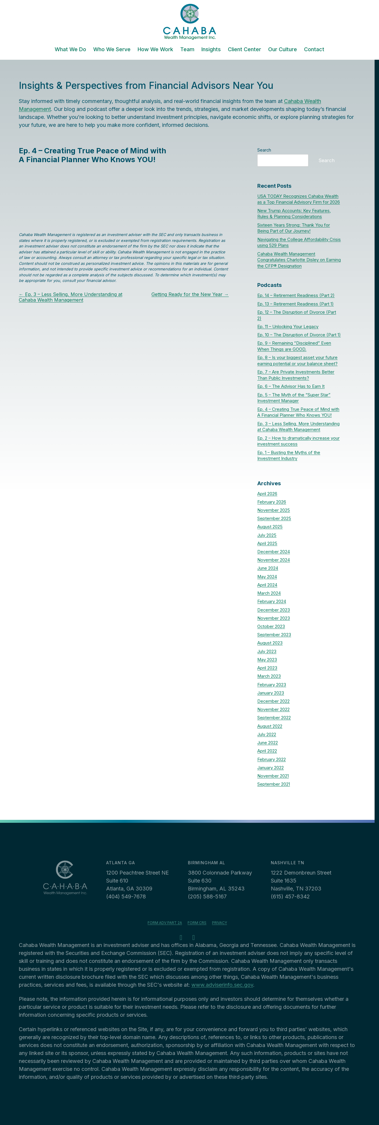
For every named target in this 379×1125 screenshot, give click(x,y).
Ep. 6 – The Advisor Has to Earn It (291, 386)
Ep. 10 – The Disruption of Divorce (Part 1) (299, 335)
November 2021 (273, 776)
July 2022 (266, 734)
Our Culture (282, 49)
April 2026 (267, 493)
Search (264, 150)
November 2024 (273, 560)
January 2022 (270, 767)
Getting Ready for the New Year (190, 294)
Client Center (244, 49)
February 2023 (271, 684)
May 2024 (267, 576)
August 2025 (270, 526)
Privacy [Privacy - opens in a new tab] (219, 922)
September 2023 (274, 634)
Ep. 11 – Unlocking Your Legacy (287, 326)
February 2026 (271, 502)
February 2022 (271, 759)
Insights (211, 49)
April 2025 (267, 543)
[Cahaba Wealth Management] (189, 22)
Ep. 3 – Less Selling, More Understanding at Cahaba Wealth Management (70, 297)
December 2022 (273, 701)
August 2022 (269, 726)
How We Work (155, 49)
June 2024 (267, 568)
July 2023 (266, 651)
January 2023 (270, 693)
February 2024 (271, 601)
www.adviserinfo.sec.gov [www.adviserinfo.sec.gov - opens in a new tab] (222, 985)
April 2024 (267, 585)
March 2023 (269, 676)
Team (187, 49)
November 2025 (273, 510)
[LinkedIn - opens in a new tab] (193, 938)
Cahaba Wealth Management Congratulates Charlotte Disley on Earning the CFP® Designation (299, 260)
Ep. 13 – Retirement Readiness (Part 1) (295, 304)
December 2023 (273, 610)
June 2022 (267, 742)
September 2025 (274, 518)
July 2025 (266, 535)
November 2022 (273, 709)
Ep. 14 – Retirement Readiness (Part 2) (296, 295)
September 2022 (274, 717)
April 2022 (267, 751)
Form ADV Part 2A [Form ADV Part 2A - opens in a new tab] (165, 922)
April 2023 (267, 668)
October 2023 (271, 626)
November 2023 (273, 618)
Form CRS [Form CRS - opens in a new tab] (197, 922)
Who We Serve (112, 49)
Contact (314, 49)
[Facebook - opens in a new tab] (181, 938)
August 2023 (270, 643)
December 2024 (273, 551)
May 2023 (267, 659)
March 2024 (269, 593)
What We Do (70, 49)
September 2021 (273, 784)
